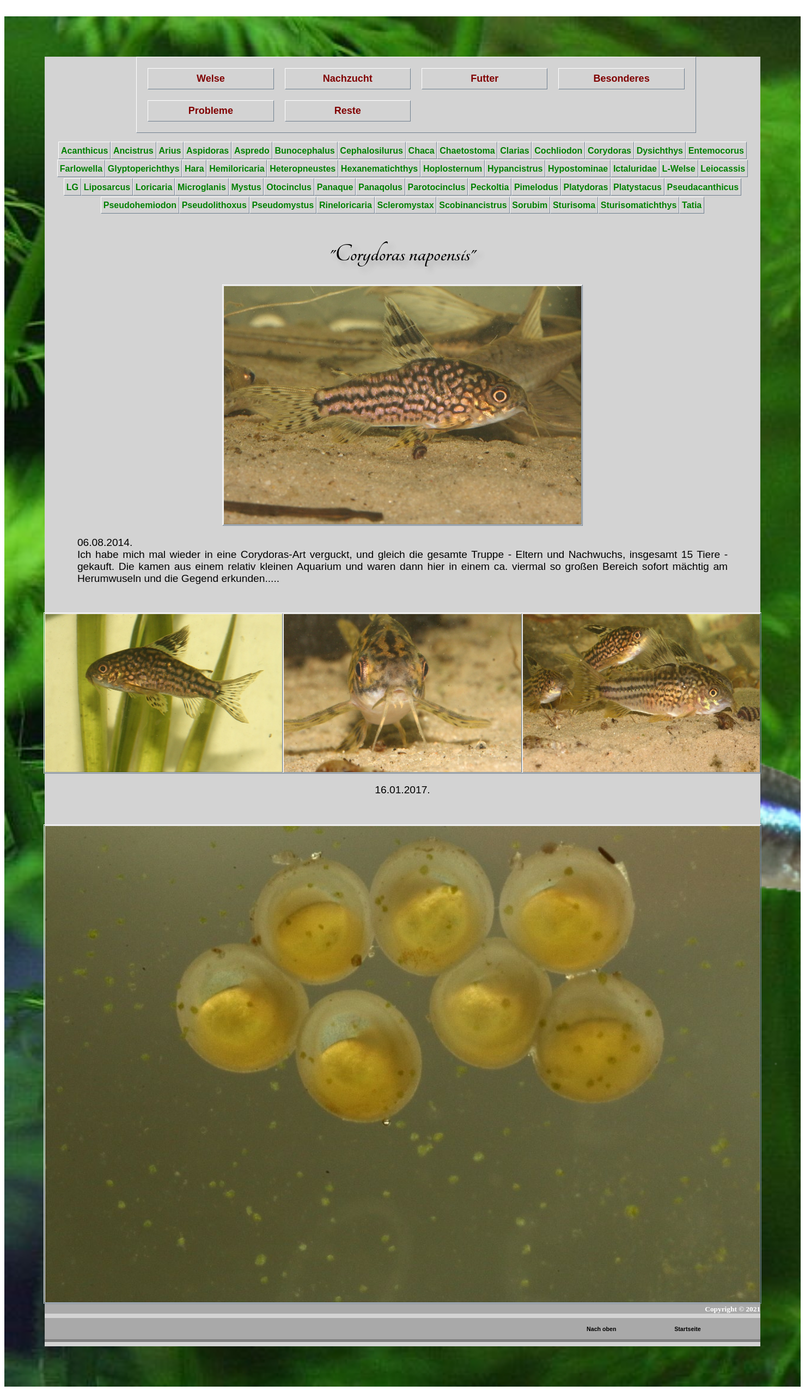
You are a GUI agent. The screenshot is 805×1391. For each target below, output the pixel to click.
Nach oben (601, 1329)
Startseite (687, 1329)
